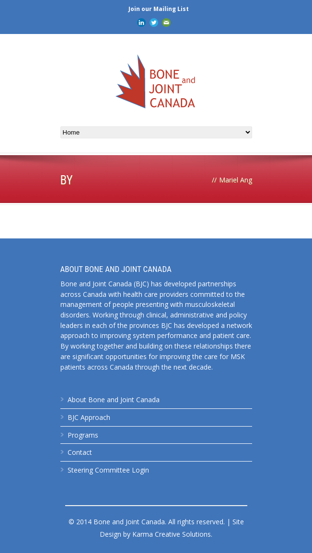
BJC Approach (89, 417)
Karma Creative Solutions (171, 534)
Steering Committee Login (108, 469)
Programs (83, 435)
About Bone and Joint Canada (114, 399)
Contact (80, 452)
